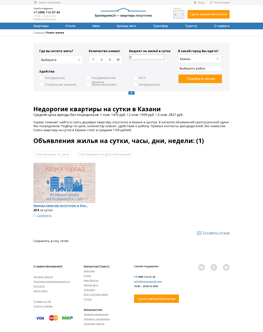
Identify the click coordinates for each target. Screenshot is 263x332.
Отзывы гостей (42, 301)
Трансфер (160, 26)
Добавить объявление (97, 319)
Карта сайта (40, 290)
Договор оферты (43, 276)
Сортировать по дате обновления (105, 154)
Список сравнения (46, 2)
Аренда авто (126, 26)
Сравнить (44, 215)
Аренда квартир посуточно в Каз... (60, 206)
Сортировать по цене (52, 154)
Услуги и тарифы (42, 306)
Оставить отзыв (216, 232)
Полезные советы (94, 323)
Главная (38, 32)
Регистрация (219, 2)
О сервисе (222, 26)
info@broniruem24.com (44, 19)
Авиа (96, 26)
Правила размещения (96, 314)
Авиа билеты (91, 280)
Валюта (178, 13)
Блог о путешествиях (96, 294)
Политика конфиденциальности (51, 281)
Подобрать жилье (201, 79)
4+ (118, 59)
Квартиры (41, 26)
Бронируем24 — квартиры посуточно (123, 12)
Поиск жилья (55, 32)
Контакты (39, 286)
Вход (198, 2)
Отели (70, 26)
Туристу (191, 26)
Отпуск (88, 299)
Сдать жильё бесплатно (208, 14)
